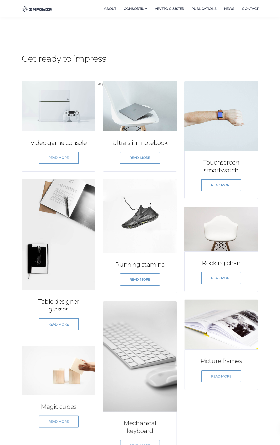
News (229, 9)
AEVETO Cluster (169, 9)
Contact (250, 9)
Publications (204, 9)
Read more (58, 158)
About (110, 9)
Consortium (135, 9)
